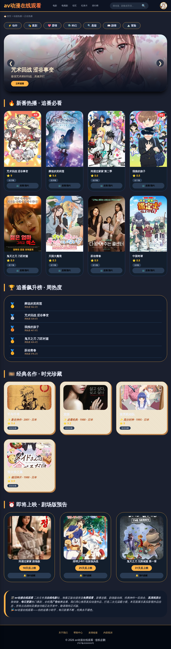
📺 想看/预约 (22, 185)
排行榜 (95, 5)
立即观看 (20, 83)
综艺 (74, 5)
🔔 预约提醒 (29, 575)
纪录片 (84, 5)
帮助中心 (78, 632)
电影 (55, 5)
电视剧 (65, 5)
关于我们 (63, 632)
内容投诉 (107, 632)
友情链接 (93, 632)
